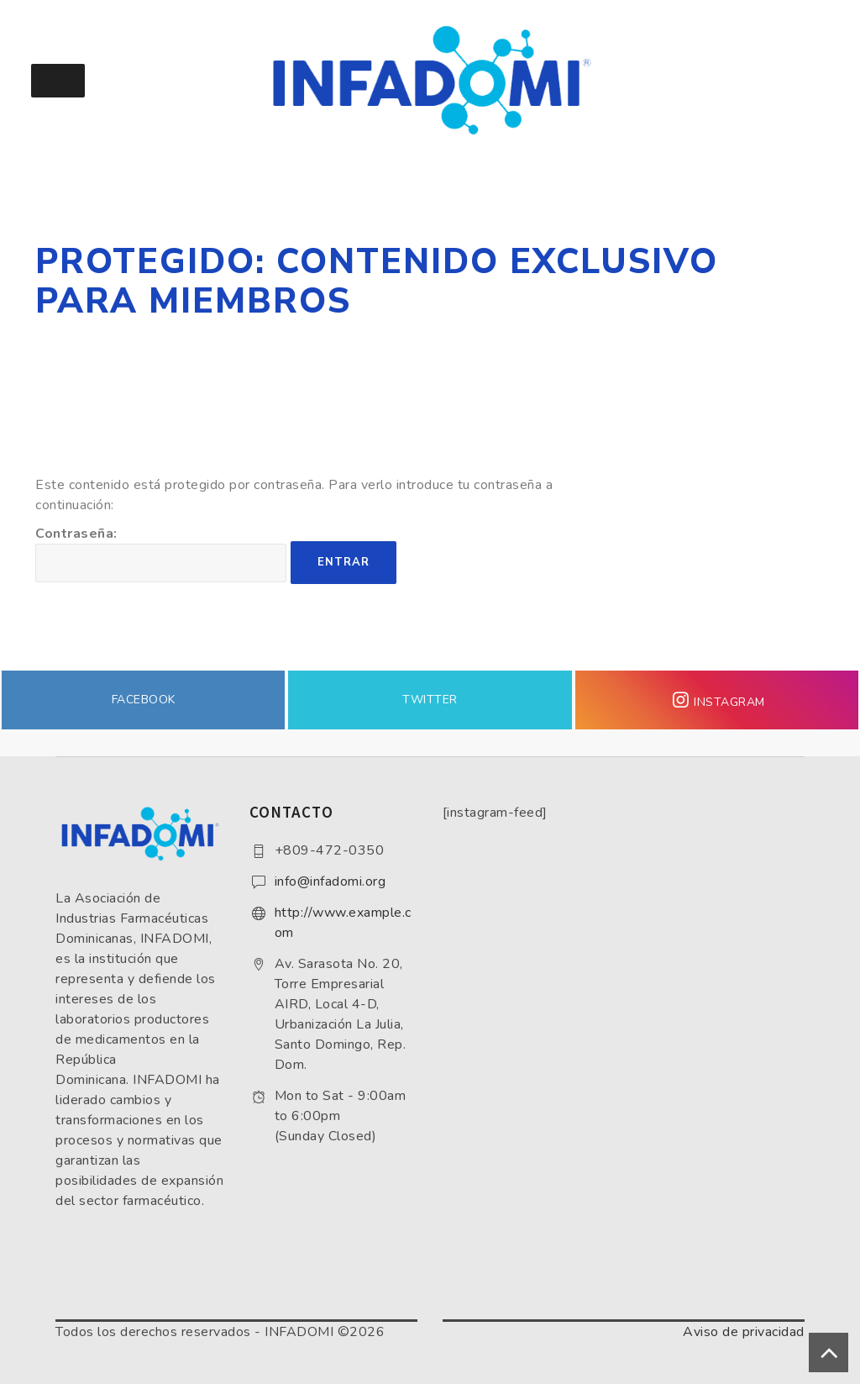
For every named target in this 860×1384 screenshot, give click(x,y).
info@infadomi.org (330, 881)
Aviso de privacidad (744, 1332)
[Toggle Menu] (58, 80)
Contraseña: (160, 553)
